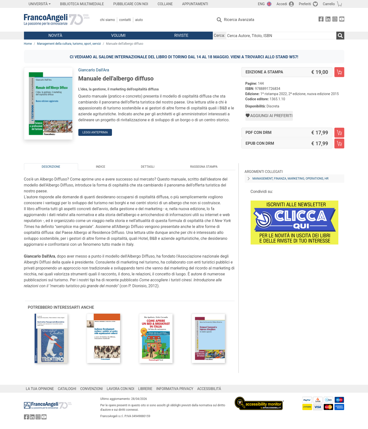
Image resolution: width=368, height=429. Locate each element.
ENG (261, 4)
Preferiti (305, 4)
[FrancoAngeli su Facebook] (321, 20)
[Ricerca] (340, 36)
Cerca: (219, 35)
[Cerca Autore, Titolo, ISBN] (281, 36)
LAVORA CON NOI (120, 389)
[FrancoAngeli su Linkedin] (327, 20)
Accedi (282, 4)
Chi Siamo (107, 20)
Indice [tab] (100, 166)
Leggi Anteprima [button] (95, 132)
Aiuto (139, 20)
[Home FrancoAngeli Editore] (56, 19)
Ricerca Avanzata (239, 19)
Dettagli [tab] (147, 166)
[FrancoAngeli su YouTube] (341, 20)
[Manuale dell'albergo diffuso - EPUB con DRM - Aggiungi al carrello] (339, 143)
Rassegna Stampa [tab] (203, 166)
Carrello (329, 4)
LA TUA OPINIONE (40, 389)
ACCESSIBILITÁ (209, 389)
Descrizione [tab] (51, 166)
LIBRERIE (145, 389)
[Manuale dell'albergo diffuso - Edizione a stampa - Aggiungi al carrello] (339, 72)
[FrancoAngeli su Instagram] (334, 20)
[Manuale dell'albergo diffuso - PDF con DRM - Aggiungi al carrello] (339, 133)
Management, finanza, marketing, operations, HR (291, 178)
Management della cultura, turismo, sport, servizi (69, 43)
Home (28, 43)
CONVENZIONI (91, 389)
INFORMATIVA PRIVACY (174, 389)
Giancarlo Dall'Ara (93, 70)
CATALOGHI (67, 389)
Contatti (125, 20)
